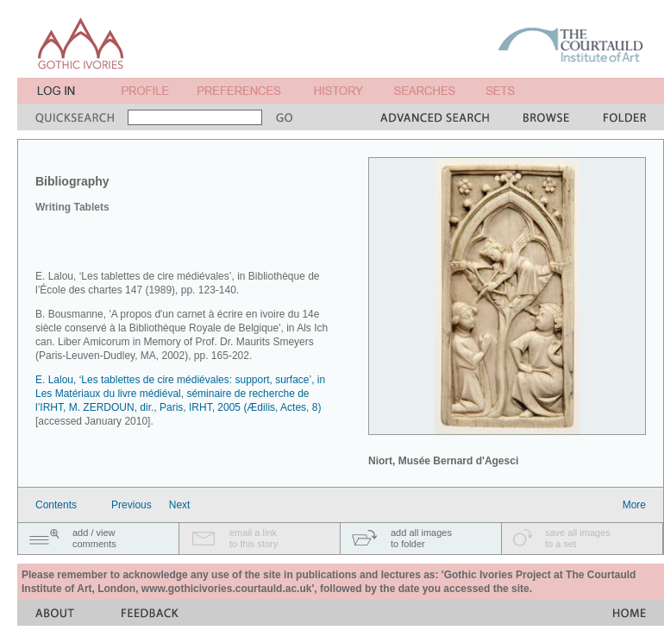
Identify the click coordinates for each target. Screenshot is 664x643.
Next (180, 505)
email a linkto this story (253, 538)
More (634, 505)
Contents (56, 505)
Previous (131, 505)
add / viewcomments (94, 538)
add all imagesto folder (421, 538)
